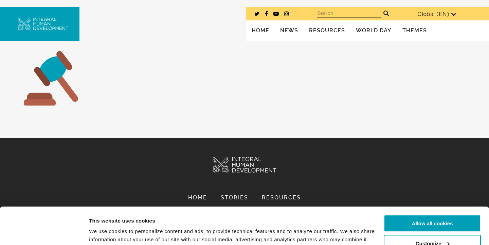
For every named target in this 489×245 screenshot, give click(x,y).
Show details (105, 231)
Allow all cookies (432, 189)
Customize (433, 208)
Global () (436, 14)
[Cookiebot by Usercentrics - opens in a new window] (44, 232)
